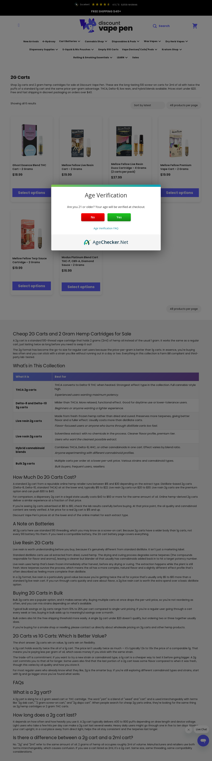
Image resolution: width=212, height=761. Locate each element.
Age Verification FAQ (106, 228)
